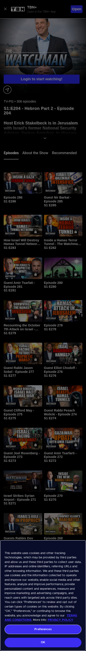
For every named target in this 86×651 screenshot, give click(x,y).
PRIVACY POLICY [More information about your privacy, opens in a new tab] (60, 620)
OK (43, 642)
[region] (43, 595)
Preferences (42, 629)
